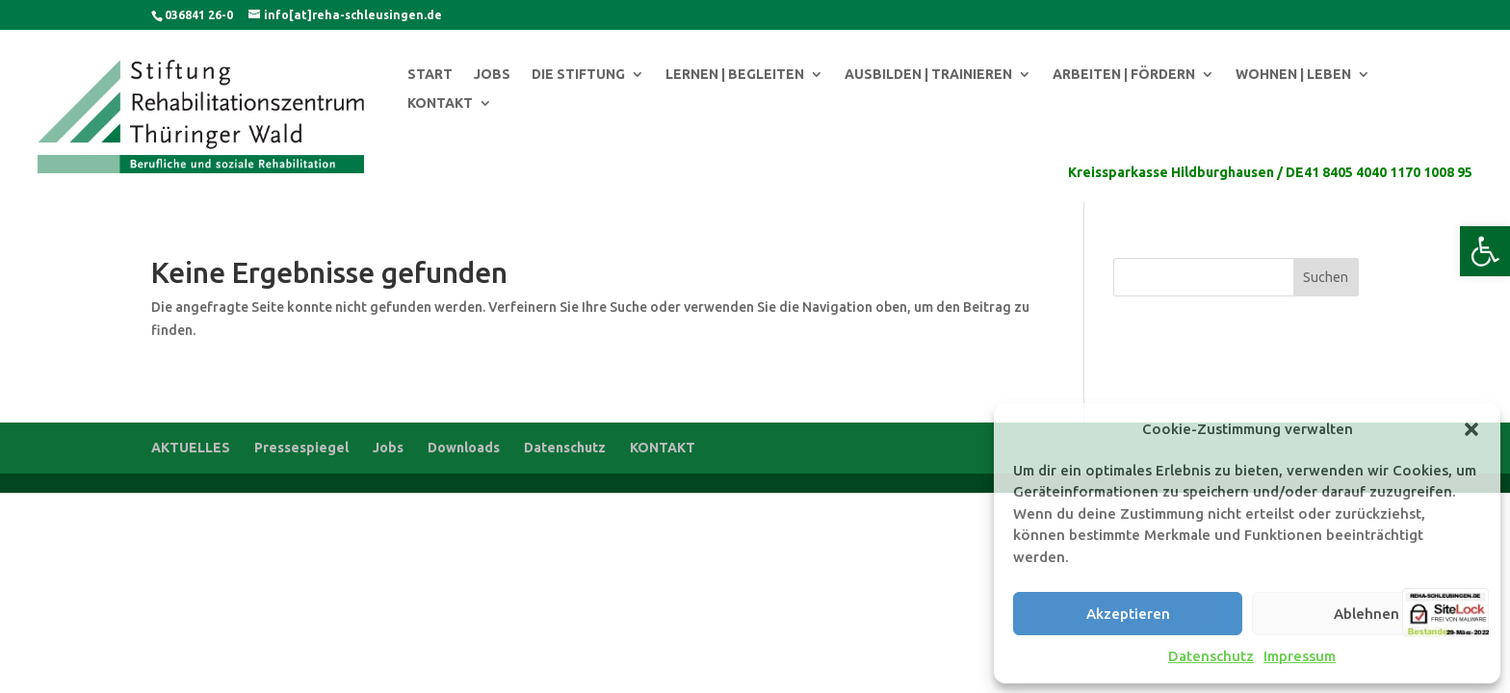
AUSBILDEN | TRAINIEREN (928, 74)
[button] (1485, 251)
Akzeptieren (1128, 613)
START (430, 74)
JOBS (492, 74)
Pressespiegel (301, 447)
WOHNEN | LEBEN (1293, 74)
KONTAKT (440, 103)
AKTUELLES (190, 447)
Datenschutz (1211, 656)
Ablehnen (1366, 613)
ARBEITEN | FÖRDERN (1124, 74)
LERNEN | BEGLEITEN (734, 74)
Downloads (464, 447)
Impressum (1299, 656)
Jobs (388, 447)
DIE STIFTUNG (578, 74)
